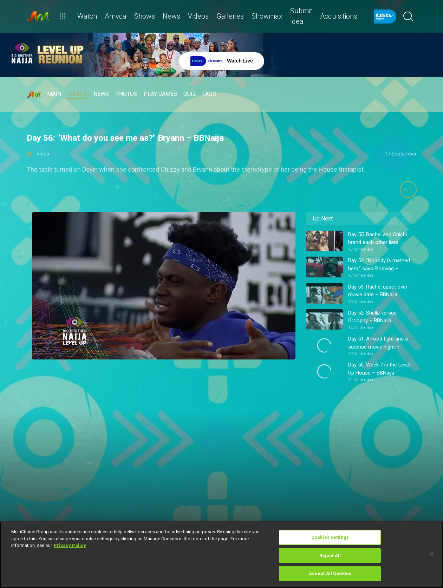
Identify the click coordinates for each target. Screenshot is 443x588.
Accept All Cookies (330, 573)
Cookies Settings (330, 537)
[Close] (431, 554)
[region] (221, 554)
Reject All (330, 555)
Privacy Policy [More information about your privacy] (70, 545)
